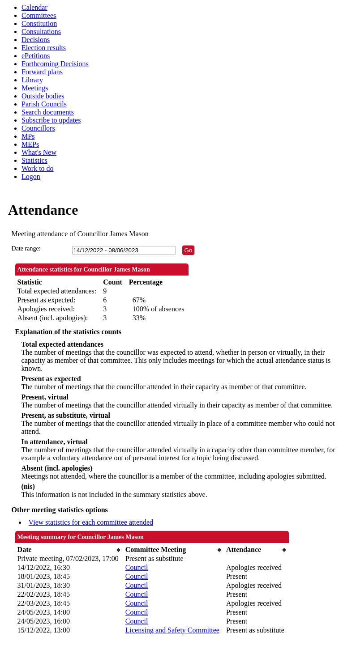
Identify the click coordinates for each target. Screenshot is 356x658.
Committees (38, 15)
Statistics (34, 160)
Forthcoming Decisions (55, 64)
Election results (43, 47)
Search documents (47, 112)
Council (136, 567)
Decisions (35, 39)
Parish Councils (44, 104)
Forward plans (42, 72)
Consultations (41, 31)
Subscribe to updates (51, 120)
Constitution (39, 23)
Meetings (34, 88)
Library (32, 80)
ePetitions (35, 55)
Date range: (26, 248)
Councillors (38, 128)
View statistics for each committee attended (91, 522)
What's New (38, 152)
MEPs (30, 144)
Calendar (34, 7)
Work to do (37, 168)
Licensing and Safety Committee (172, 630)
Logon (30, 176)
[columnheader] (69, 549)
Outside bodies (42, 96)
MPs (27, 136)
